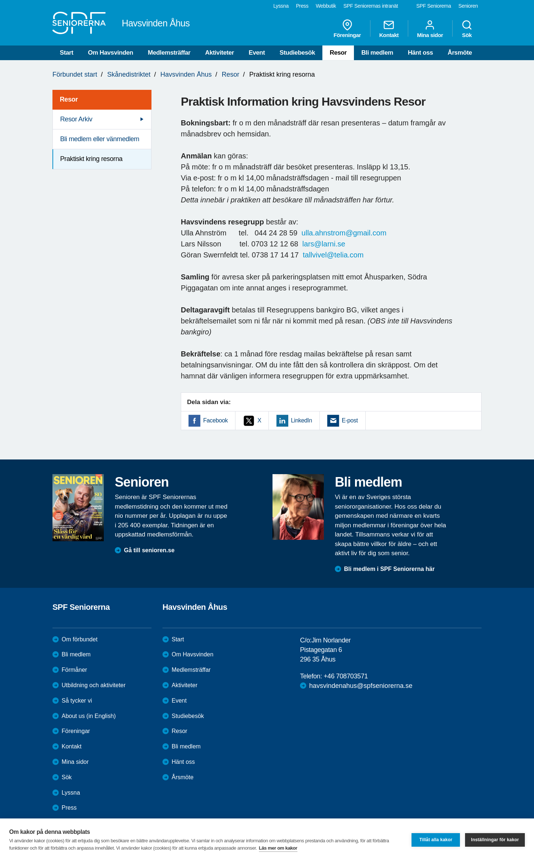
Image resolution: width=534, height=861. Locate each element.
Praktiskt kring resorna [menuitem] (91, 158)
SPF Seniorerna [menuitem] (433, 6)
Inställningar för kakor (495, 839)
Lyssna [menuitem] (281, 6)
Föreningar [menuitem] (347, 28)
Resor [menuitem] (69, 99)
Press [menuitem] (302, 6)
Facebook (215, 420)
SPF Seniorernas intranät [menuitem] (370, 6)
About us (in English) (89, 716)
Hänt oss (420, 52)
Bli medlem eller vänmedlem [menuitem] (99, 139)
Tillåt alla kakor (435, 839)
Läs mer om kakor (278, 848)
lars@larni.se (323, 244)
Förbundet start (74, 74)
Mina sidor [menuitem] (430, 28)
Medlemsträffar (169, 52)
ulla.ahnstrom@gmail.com (344, 233)
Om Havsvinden (110, 52)
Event (257, 52)
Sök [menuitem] (466, 28)
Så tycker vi (77, 700)
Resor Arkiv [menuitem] (76, 119)
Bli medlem (377, 52)
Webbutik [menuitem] (326, 6)
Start (66, 52)
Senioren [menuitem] (468, 6)
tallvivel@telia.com (333, 255)
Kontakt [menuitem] (389, 28)
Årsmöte (460, 52)
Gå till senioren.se (149, 550)
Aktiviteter (219, 52)
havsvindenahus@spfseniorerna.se (360, 685)
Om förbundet (80, 639)
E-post (350, 420)
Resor (338, 52)
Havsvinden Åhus (186, 74)
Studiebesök (297, 52)
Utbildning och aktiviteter (93, 685)
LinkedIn (301, 420)
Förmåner (74, 670)
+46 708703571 (345, 676)
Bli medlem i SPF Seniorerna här (389, 569)
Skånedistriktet (128, 74)
